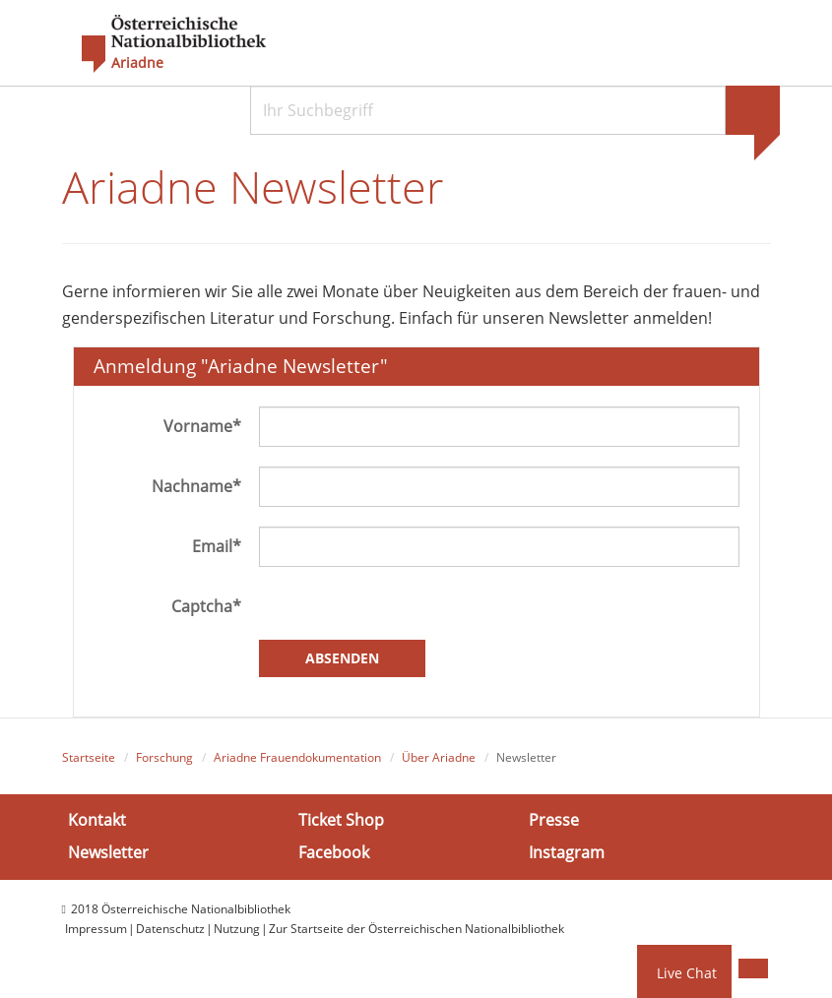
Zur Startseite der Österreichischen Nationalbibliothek (416, 928)
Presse (554, 820)
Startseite (88, 757)
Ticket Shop (341, 820)
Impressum (96, 928)
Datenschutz (170, 928)
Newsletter (108, 852)
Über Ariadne (439, 757)
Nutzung (237, 928)
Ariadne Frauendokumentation (297, 757)
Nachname (196, 486)
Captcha (206, 606)
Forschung (164, 757)
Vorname (202, 426)
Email (216, 546)
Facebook (333, 852)
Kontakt (97, 820)
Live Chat (687, 973)
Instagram (567, 852)
